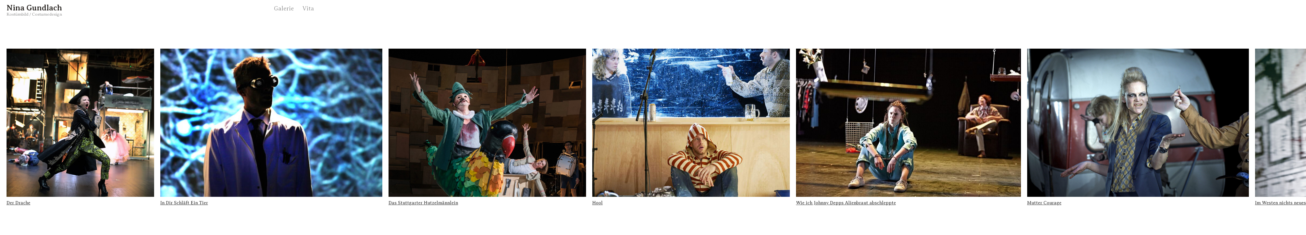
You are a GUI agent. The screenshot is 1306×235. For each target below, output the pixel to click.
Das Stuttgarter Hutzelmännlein (423, 202)
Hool (597, 202)
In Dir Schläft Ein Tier (184, 202)
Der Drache (18, 202)
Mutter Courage (1044, 202)
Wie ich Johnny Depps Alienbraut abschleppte (846, 202)
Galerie (284, 8)
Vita (308, 8)
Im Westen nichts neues (1280, 202)
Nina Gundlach (34, 8)
